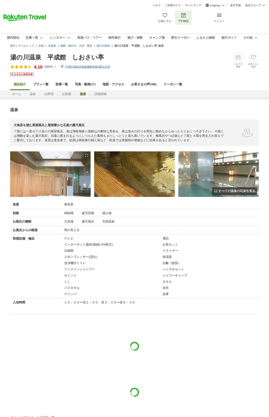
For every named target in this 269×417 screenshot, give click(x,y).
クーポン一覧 (173, 84)
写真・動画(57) (85, 84)
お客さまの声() (143, 84)
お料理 (49, 94)
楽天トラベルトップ (22, 45)
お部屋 (66, 94)
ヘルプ (157, 5)
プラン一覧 (41, 84)
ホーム (16, 94)
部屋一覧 (62, 84)
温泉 (33, 94)
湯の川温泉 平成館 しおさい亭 (57, 57)
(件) (50, 66)
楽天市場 (235, 5)
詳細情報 (100, 94)
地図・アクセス (113, 84)
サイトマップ (193, 5)
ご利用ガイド (173, 5)
